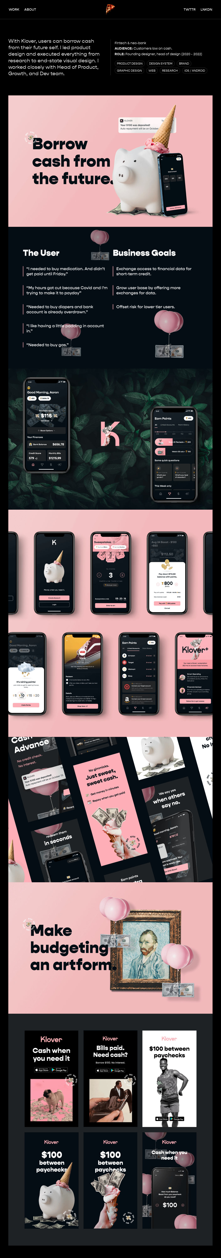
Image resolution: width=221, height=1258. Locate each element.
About (30, 9)
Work (14, 9)
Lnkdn (206, 9)
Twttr (190, 9)
